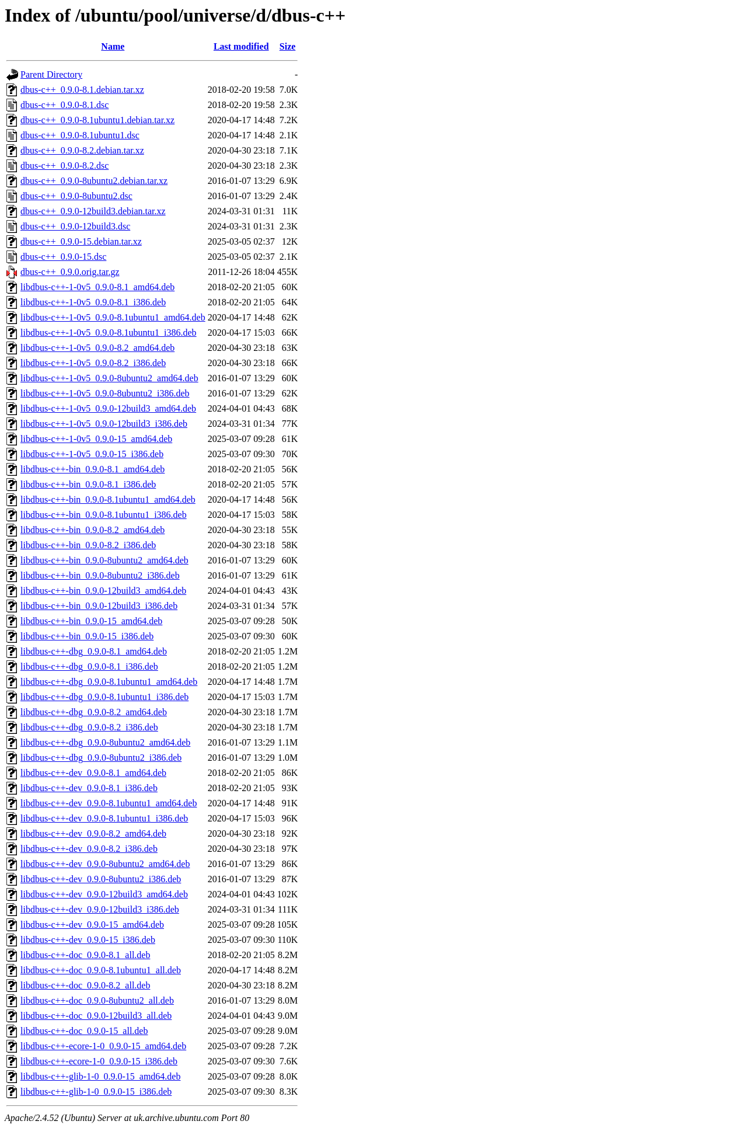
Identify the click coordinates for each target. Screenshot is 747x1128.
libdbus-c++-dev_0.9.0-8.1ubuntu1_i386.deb (104, 818)
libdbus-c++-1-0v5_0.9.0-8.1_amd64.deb (97, 287)
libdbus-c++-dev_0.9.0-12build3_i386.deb (99, 909)
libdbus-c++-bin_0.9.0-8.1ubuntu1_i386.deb (103, 515)
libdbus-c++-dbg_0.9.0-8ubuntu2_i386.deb (100, 758)
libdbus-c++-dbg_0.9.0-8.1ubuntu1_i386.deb (104, 697)
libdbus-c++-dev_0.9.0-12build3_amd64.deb (104, 894)
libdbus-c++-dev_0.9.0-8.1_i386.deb (89, 788)
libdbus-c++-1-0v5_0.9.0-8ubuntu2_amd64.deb (109, 378)
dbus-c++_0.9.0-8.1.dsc (64, 105)
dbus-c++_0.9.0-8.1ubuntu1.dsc (79, 135)
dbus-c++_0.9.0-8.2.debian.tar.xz (82, 150)
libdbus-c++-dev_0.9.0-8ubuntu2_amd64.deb (105, 864)
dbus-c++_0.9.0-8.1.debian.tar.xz (82, 90)
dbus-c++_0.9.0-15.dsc (63, 257)
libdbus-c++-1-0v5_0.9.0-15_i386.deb (91, 454)
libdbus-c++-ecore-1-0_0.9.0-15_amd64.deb (103, 1046)
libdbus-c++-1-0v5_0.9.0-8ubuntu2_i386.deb (105, 393)
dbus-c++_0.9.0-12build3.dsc (75, 226)
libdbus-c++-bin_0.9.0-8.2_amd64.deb (92, 530)
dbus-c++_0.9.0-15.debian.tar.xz (81, 241)
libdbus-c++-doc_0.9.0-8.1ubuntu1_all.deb (100, 970)
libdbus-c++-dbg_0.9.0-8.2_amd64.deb (93, 712)
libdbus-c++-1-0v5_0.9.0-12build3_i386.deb (103, 424)
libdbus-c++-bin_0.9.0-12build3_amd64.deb (103, 591)
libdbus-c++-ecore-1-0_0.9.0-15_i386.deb (98, 1061)
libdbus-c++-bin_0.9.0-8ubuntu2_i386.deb (100, 575)
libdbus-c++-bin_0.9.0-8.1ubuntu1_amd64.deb (108, 499)
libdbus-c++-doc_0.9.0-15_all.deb (84, 1031)
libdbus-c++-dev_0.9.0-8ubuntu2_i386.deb (100, 879)
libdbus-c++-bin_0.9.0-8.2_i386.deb (88, 545)
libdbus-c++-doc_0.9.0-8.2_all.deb (85, 985)
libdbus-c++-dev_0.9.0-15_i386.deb (87, 940)
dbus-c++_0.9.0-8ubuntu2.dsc (76, 196)
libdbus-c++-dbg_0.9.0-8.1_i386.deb (89, 666)
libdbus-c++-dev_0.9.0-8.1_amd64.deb (93, 773)
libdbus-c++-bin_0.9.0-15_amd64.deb (91, 621)
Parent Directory (51, 74)
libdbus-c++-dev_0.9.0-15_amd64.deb (92, 924)
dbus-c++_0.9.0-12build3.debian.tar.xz (93, 211)
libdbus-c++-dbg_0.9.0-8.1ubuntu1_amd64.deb (108, 682)
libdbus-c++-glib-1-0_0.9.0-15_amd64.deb (100, 1076)
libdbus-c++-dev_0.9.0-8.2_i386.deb (89, 849)
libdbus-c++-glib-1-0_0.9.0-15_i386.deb (96, 1091)
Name (112, 46)
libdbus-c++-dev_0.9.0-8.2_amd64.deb (93, 833)
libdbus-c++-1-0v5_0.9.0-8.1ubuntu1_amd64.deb (112, 317)
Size (288, 46)
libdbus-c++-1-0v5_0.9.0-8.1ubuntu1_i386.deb (108, 332)
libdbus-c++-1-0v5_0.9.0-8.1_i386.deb (93, 302)
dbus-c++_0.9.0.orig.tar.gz (70, 272)
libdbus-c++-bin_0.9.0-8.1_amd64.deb (92, 469)
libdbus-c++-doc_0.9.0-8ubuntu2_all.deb (97, 1000)
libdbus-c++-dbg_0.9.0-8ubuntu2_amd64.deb (105, 742)
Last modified (241, 46)
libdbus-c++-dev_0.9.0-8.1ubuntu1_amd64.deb (108, 803)
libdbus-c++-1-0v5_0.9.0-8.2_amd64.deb (97, 348)
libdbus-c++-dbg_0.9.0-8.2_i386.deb (89, 727)
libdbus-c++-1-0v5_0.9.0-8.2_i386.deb (93, 363)
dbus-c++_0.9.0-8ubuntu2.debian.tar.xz (93, 181)
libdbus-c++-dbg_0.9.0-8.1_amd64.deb (93, 651)
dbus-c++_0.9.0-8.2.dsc (64, 165)
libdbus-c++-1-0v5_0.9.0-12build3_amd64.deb (108, 408)
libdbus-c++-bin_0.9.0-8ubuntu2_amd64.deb (104, 560)
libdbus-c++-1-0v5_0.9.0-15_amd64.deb (96, 439)
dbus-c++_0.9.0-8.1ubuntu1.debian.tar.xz (97, 120)
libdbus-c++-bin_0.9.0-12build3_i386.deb (98, 606)
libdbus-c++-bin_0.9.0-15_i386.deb (86, 636)
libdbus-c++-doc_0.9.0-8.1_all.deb (85, 955)
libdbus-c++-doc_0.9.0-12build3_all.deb (96, 1016)
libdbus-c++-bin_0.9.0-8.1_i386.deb (88, 484)
